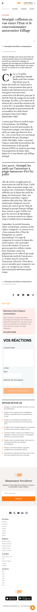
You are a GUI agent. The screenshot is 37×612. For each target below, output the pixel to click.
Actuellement (5, 9)
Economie (24, 9)
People (4, 528)
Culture (4, 531)
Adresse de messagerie (13, 380)
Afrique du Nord (6, 541)
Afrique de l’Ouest (7, 543)
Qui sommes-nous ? (7, 556)
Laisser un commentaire (18, 391)
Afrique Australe (6, 550)
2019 (3, 578)
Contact (4, 563)
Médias (4, 533)
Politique (15, 9)
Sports (3, 535)
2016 (3, 585)
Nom (5, 372)
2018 (3, 580)
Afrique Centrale (6, 546)
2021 (3, 574)
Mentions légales (6, 561)
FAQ (3, 559)
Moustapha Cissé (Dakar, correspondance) (18, 46)
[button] (32, 607)
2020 (3, 576)
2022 (3, 571)
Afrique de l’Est (6, 548)
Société (32, 9)
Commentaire (9, 348)
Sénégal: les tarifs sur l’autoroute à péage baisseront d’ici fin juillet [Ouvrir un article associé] (17, 170)
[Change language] (29, 3)
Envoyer (18, 498)
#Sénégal (6, 303)
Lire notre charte (9, 332)
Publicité (4, 565)
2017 (3, 583)
